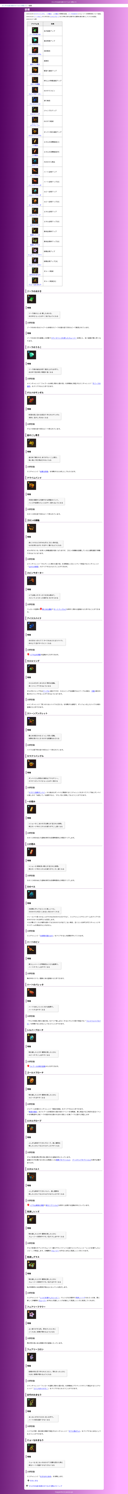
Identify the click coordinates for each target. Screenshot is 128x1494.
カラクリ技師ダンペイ (37, 792)
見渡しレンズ (35, 232)
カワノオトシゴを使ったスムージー (64, 338)
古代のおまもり (35, 272)
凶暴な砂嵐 (44, 471)
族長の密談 (33, 1111)
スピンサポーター (35, 91)
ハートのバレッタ (35, 182)
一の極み (49, 14)
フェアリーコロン (35, 262)
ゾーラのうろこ (35, 41)
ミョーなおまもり (35, 281)
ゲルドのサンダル (35, 51)
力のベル (35, 162)
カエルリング (35, 111)
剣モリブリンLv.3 (52, 1205)
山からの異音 (33, 566)
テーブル (46, 691)
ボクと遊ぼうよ (74, 1431)
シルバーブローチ (35, 192)
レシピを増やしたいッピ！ (49, 1297)
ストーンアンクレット (35, 121)
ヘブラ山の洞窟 (35, 654)
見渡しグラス (35, 242)
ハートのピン (38, 16)
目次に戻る (34, 1481)
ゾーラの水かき (73, 14)
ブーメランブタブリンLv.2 (81, 1160)
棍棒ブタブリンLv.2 (63, 1160)
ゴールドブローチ (35, 202)
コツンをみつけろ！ (41, 1388)
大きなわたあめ (45, 1476)
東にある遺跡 (47, 609)
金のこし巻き (35, 61)
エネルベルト (35, 222)
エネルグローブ (55, 16)
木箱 (93, 691)
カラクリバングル (39, 14)
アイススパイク (35, 101)
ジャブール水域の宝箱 (37, 1066)
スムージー (55, 1250)
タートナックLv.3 (60, 609)
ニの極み (56, 14)
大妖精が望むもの (46, 935)
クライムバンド (35, 71)
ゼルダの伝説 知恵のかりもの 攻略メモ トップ (45, 1486)
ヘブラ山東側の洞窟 (36, 1205)
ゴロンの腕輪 (35, 81)
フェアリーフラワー (35, 252)
